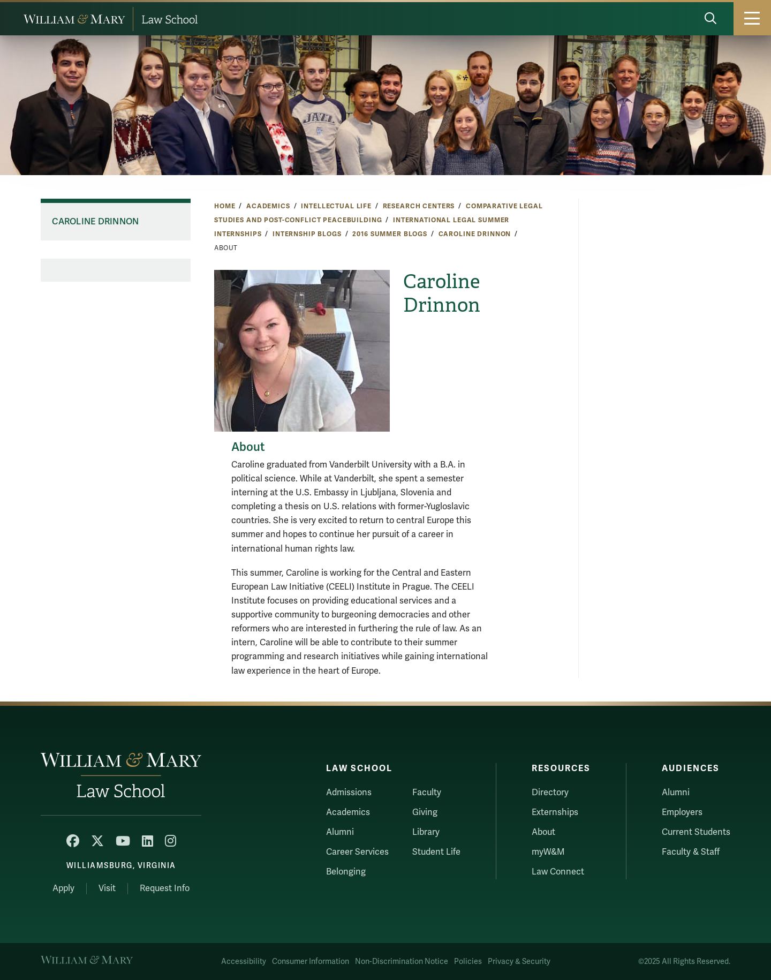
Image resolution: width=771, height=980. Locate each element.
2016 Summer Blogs (389, 234)
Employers (682, 812)
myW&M (548, 852)
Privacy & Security (519, 961)
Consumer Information (310, 961)
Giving (424, 812)
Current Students (696, 832)
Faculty (426, 792)
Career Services (357, 852)
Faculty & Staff (691, 852)
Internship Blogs (307, 234)
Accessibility (243, 961)
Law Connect (558, 871)
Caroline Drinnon (475, 234)
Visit (107, 888)
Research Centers (419, 206)
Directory (550, 792)
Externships (555, 812)
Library (426, 832)
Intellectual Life (336, 206)
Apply (63, 888)
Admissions (349, 792)
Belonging (346, 871)
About (543, 832)
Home (224, 206)
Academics (268, 206)
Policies (468, 961)
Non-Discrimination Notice (401, 961)
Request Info (165, 888)
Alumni (340, 832)
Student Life (436, 852)
